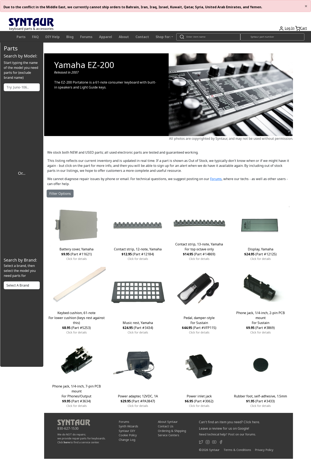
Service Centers (168, 435)
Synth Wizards (128, 426)
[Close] (306, 6)
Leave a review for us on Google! (224, 428)
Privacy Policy (264, 450)
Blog (70, 37)
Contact (142, 37)
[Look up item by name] (208, 37)
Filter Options (60, 193)
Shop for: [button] (163, 37)
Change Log (127, 440)
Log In (289, 28)
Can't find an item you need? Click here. (229, 422)
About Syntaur (168, 422)
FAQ (35, 37)
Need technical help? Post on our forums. (227, 434)
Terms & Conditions (237, 450)
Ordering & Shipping (172, 431)
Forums (86, 37)
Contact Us (165, 426)
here (67, 442)
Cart (303, 28)
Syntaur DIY (127, 431)
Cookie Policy (128, 435)
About (124, 37)
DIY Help (52, 37)
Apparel (105, 37)
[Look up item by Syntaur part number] (272, 37)
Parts (21, 37)
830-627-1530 (68, 428)
